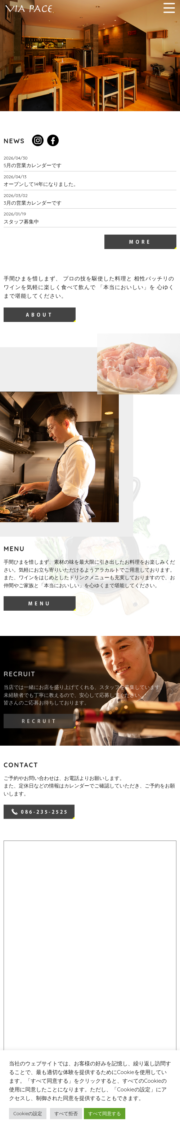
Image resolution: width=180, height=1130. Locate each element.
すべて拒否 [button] (66, 1113)
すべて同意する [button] (104, 1113)
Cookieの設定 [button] (27, 1113)
